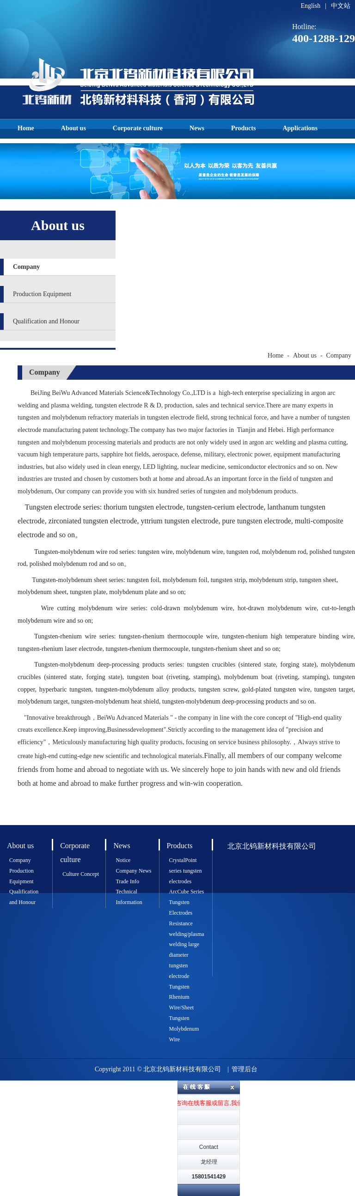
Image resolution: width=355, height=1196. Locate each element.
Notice (123, 860)
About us (73, 128)
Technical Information (129, 896)
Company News (133, 871)
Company (26, 266)
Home (26, 128)
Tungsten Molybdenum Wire (184, 1029)
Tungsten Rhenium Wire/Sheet (181, 997)
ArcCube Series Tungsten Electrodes (186, 902)
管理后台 (244, 1069)
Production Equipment (42, 294)
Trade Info (127, 881)
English (310, 5)
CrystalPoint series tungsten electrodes (185, 871)
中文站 (340, 5)
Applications (299, 128)
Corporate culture (138, 128)
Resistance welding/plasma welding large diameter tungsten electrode (186, 949)
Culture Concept (80, 874)
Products (243, 128)
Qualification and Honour (46, 321)
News (197, 128)
